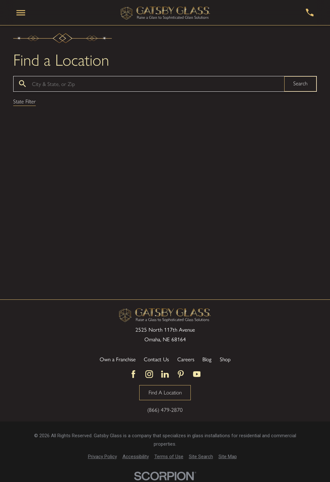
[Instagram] (149, 374)
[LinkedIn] (165, 374)
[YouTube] (197, 374)
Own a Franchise (118, 359)
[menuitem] (102, 456)
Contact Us (156, 359)
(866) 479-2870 (165, 410)
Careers (185, 359)
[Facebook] (133, 374)
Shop (225, 359)
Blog (206, 359)
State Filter (24, 102)
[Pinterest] (181, 374)
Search (300, 83)
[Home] (165, 12)
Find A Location (165, 392)
